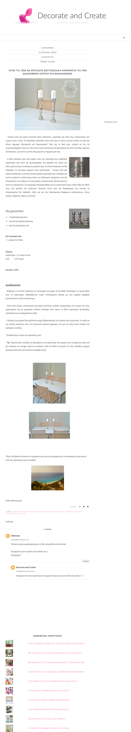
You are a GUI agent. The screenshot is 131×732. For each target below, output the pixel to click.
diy (18, 513)
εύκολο (45, 511)
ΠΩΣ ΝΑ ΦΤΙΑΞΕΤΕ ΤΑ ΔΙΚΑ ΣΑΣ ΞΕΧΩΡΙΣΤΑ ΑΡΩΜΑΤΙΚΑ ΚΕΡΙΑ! (56, 672)
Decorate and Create (26, 567)
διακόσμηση (47, 48)
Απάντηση (86, 561)
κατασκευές (47, 57)
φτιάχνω (78, 511)
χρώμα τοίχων (47, 62)
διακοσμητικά (24, 511)
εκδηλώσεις (36, 511)
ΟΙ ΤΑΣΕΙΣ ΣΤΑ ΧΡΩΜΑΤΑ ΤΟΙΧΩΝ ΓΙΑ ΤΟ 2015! (48, 728)
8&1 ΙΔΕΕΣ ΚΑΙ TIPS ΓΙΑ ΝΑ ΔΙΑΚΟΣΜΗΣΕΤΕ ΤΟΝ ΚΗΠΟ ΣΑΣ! (54, 653)
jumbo (23, 513)
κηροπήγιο (69, 511)
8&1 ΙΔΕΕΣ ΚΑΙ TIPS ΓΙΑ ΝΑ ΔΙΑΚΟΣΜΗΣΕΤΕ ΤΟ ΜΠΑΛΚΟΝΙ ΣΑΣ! (56, 662)
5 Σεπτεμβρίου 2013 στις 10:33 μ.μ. (25, 571)
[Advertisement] (110, 81)
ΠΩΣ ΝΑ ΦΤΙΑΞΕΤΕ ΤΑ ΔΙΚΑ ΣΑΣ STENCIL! (46, 719)
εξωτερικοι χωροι (47, 52)
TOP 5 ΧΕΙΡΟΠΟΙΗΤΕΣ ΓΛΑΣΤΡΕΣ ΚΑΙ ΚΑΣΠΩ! (48, 709)
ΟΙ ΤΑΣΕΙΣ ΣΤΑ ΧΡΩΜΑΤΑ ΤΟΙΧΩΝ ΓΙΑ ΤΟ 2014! (48, 691)
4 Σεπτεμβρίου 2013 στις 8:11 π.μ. (20, 539)
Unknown (15, 535)
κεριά (62, 511)
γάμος (15, 511)
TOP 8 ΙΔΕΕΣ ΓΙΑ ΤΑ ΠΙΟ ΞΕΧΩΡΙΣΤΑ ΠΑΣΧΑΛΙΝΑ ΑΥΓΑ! (52, 681)
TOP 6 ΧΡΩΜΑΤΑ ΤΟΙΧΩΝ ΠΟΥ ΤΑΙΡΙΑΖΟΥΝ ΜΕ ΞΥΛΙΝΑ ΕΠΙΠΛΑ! (56, 644)
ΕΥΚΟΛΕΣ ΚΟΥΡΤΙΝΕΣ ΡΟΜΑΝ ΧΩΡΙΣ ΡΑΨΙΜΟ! (48, 700)
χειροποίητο (11, 513)
